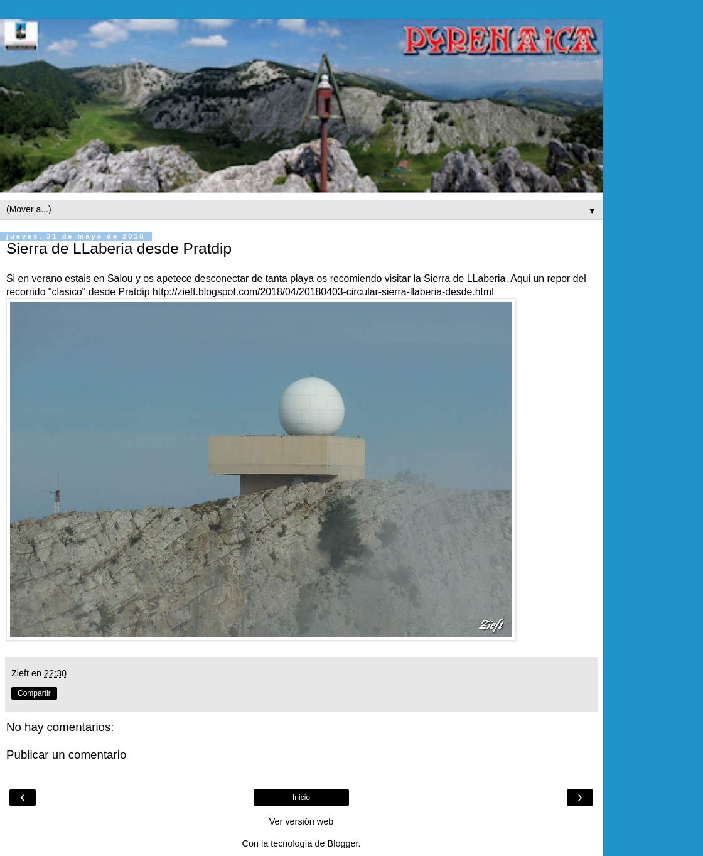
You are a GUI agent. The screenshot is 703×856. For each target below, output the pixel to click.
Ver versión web (301, 821)
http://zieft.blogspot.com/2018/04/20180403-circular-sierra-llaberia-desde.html (323, 291)
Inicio (301, 797)
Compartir (34, 693)
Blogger (343, 843)
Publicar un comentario (66, 754)
